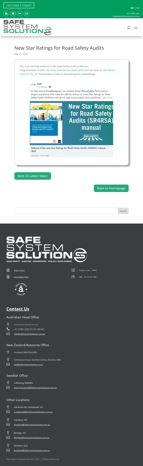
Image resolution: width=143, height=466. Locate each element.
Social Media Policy (21, 277)
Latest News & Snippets (19, 5)
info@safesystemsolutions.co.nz (28, 364)
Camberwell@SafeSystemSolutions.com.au (33, 412)
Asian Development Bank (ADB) (67, 70)
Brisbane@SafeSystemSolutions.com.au (32, 450)
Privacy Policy (19, 270)
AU (132, 7)
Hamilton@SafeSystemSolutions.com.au (32, 424)
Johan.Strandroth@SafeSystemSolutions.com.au (35, 387)
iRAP (42, 70)
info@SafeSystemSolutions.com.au (29, 334)
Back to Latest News (33, 176)
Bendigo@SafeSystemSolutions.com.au (31, 437)
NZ (137, 7)
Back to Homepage (111, 188)
